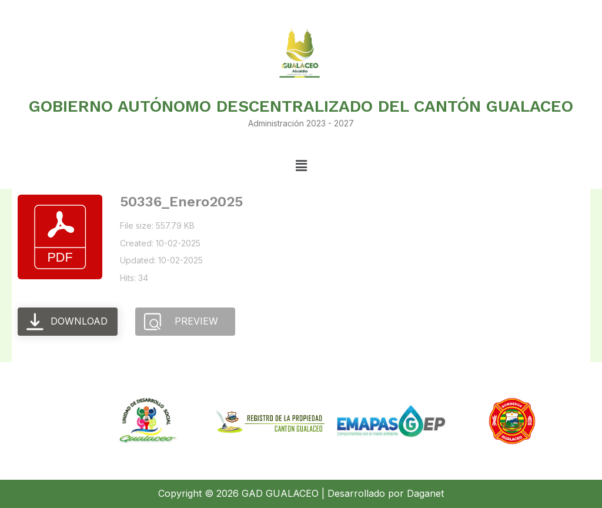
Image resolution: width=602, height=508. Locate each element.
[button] (301, 166)
